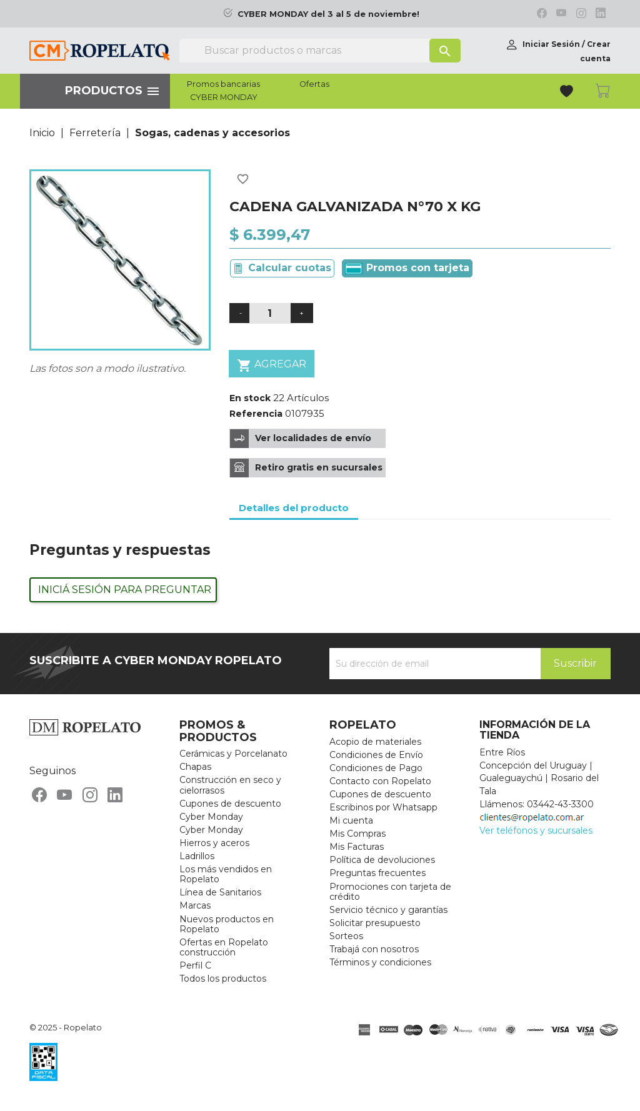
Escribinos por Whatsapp (383, 807)
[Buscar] (320, 50)
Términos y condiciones (380, 962)
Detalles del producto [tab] (294, 508)
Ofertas (314, 84)
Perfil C (195, 965)
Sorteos (346, 936)
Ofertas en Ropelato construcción (223, 947)
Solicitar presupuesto (375, 923)
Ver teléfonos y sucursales (535, 830)
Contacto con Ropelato (380, 781)
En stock (250, 398)
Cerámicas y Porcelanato (233, 753)
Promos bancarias (223, 84)
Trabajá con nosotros (374, 949)
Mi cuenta (351, 820)
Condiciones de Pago (375, 768)
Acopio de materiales (375, 741)
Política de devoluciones (382, 859)
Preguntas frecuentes (377, 873)
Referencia (255, 414)
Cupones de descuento (230, 803)
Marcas (195, 905)
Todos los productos (222, 978)
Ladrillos (196, 856)
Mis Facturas (356, 846)
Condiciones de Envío (376, 754)
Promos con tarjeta (407, 268)
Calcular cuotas (289, 268)
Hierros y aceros (214, 843)
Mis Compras (357, 833)
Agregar (271, 365)
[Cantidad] (270, 313)
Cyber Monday (211, 816)
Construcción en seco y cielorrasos (230, 784)
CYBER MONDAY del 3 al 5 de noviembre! (328, 14)
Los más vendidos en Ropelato (225, 874)
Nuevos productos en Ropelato (226, 924)
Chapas (195, 766)
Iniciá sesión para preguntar (124, 589)
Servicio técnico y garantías (388, 909)
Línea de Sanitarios (220, 892)
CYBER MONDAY (224, 97)
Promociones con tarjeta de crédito (390, 891)
